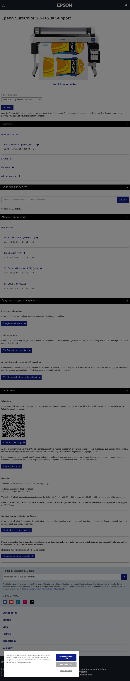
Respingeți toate (66, 664)
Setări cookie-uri (66, 671)
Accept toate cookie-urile (66, 657)
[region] (41, 664)
